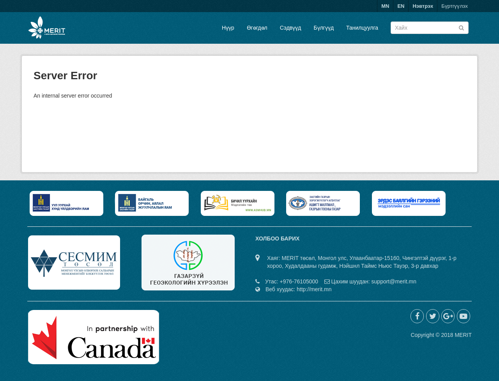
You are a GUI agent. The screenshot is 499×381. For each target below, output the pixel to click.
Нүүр (228, 28)
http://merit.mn (314, 289)
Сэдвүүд (290, 28)
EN (400, 6)
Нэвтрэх (422, 6)
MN (385, 6)
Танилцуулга (362, 28)
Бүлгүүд (323, 28)
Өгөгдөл (257, 28)
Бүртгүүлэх (454, 6)
